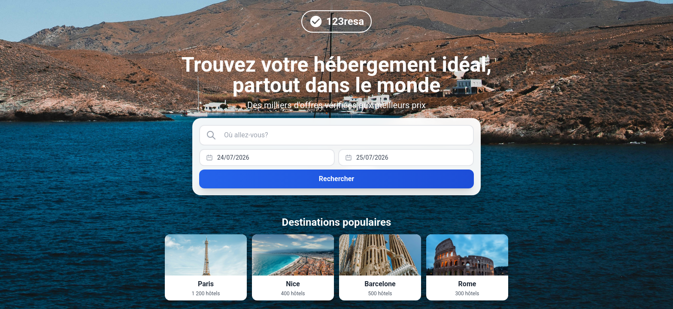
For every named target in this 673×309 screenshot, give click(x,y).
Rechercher (336, 179)
